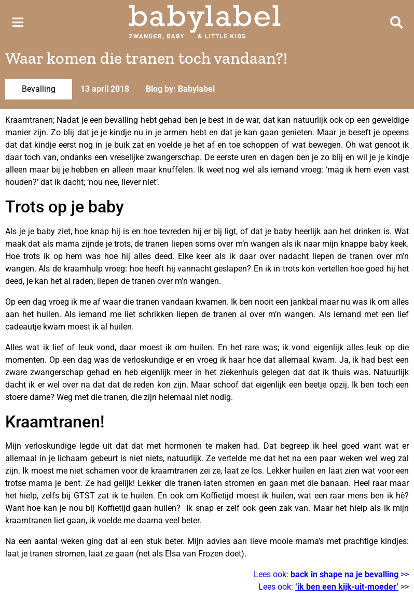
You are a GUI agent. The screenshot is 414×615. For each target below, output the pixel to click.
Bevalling (39, 89)
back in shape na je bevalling (344, 574)
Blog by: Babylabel (180, 89)
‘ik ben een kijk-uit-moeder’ (346, 587)
